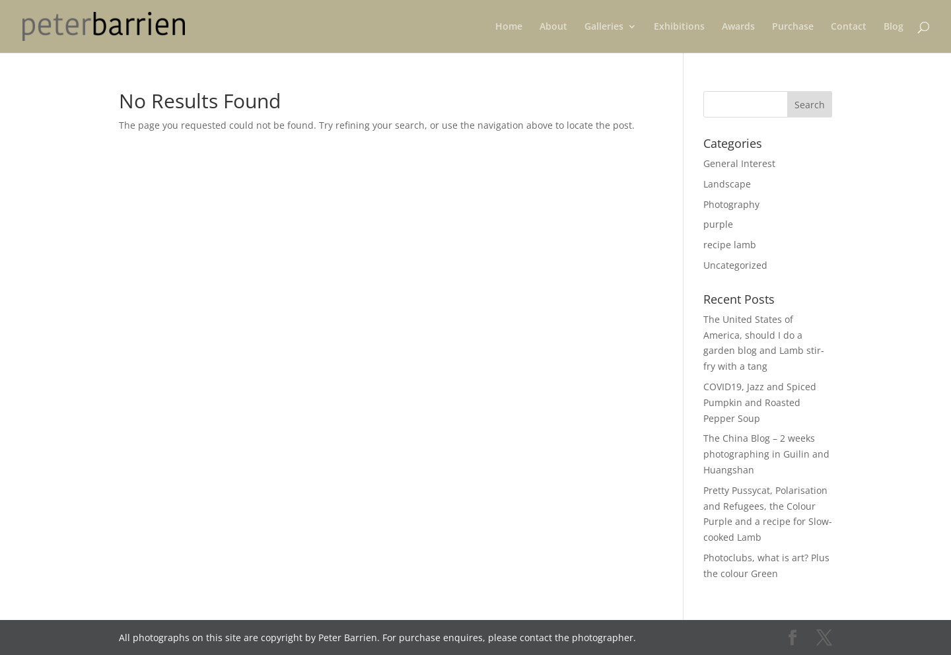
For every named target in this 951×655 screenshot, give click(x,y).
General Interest (739, 163)
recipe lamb (729, 244)
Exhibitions (679, 27)
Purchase (793, 27)
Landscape (727, 184)
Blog (893, 27)
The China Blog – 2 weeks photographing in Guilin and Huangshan (766, 454)
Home (508, 27)
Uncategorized (735, 265)
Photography (731, 204)
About (553, 27)
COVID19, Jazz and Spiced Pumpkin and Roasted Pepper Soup (759, 402)
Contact (848, 27)
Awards (738, 27)
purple (718, 224)
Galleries (603, 27)
